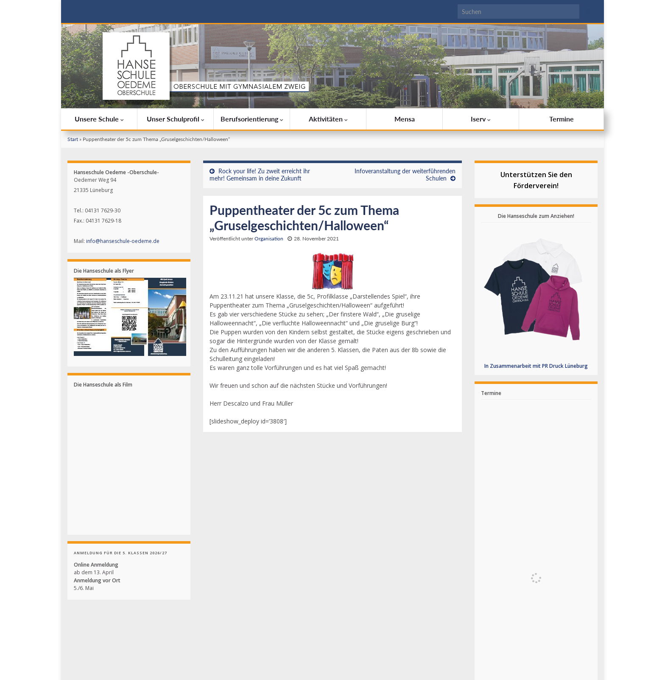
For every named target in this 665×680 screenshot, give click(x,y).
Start (72, 139)
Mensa (404, 119)
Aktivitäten (328, 119)
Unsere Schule (99, 119)
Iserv (481, 119)
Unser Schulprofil (175, 119)
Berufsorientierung (252, 119)
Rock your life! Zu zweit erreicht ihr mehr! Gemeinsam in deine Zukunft (260, 174)
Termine (561, 119)
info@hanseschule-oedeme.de (122, 241)
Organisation (268, 238)
